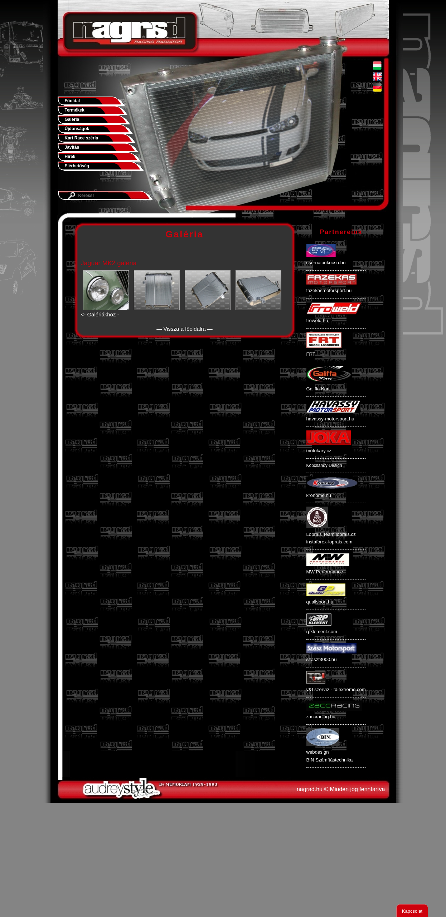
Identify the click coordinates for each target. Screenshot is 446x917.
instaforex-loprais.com (329, 541)
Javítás (72, 147)
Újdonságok (77, 128)
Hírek (70, 156)
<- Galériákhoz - (100, 314)
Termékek (74, 110)
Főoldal (72, 100)
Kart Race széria (81, 137)
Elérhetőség (77, 165)
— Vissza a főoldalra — (184, 329)
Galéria (72, 119)
